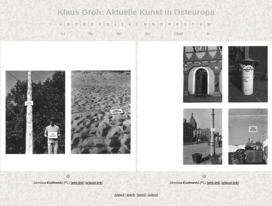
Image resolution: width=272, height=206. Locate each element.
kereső (141, 195)
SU (148, 34)
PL (91, 34)
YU (62, 34)
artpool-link (94, 183)
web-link (77, 183)
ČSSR (178, 34)
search (130, 195)
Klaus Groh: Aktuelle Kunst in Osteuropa (135, 12)
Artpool (119, 195)
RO (119, 34)
